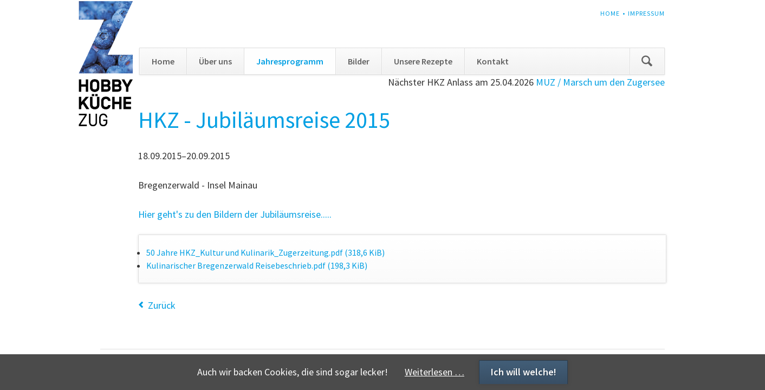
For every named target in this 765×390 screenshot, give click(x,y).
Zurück (162, 305)
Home (610, 13)
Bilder (358, 61)
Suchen (647, 61)
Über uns (215, 61)
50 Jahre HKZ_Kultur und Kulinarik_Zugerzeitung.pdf (265, 252)
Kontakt (493, 61)
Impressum (646, 13)
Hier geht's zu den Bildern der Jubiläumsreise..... (235, 214)
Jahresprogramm (289, 61)
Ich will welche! (523, 372)
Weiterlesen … (434, 372)
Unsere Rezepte (423, 61)
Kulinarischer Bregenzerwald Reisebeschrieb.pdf (256, 265)
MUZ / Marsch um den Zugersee (600, 82)
